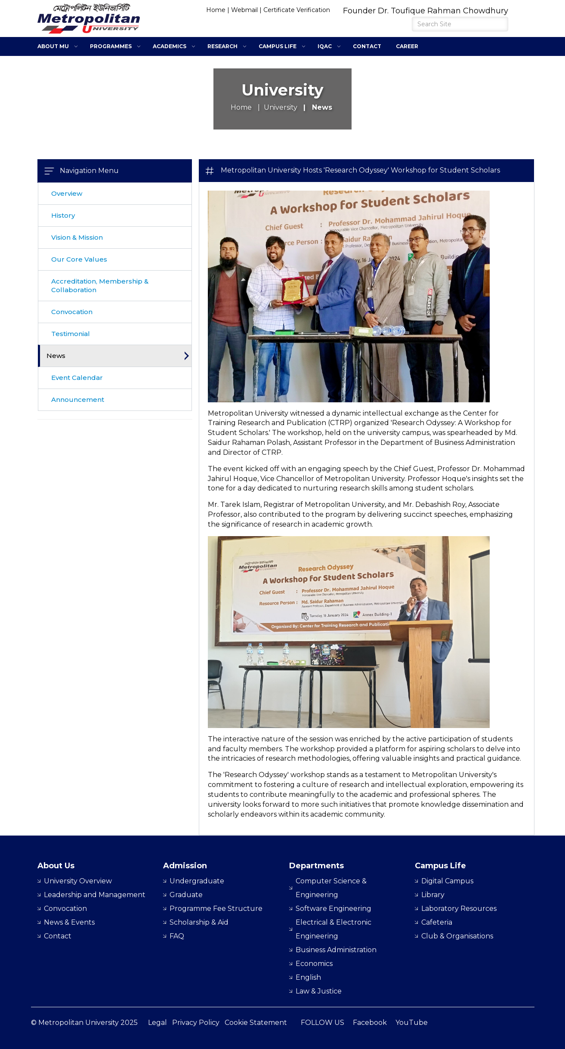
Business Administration (336, 950)
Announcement (77, 399)
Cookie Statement (256, 1022)
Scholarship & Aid (199, 922)
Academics (169, 46)
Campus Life (277, 46)
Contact (367, 46)
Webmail (244, 10)
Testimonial (70, 334)
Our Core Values (79, 259)
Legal (157, 1022)
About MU (53, 46)
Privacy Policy (195, 1022)
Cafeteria (436, 922)
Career (407, 46)
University (280, 107)
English (308, 977)
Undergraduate (197, 881)
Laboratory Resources (459, 908)
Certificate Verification (296, 10)
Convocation (72, 312)
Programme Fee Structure (216, 908)
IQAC (325, 46)
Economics (314, 964)
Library (433, 895)
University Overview (78, 881)
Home (215, 10)
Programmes (111, 46)
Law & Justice (319, 991)
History (63, 215)
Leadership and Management (94, 895)
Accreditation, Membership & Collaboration (99, 285)
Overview (66, 193)
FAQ (177, 936)
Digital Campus (447, 881)
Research (222, 46)
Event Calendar (77, 377)
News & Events (69, 922)
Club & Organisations (457, 936)
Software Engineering (333, 908)
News (55, 356)
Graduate (186, 895)
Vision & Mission (77, 237)
